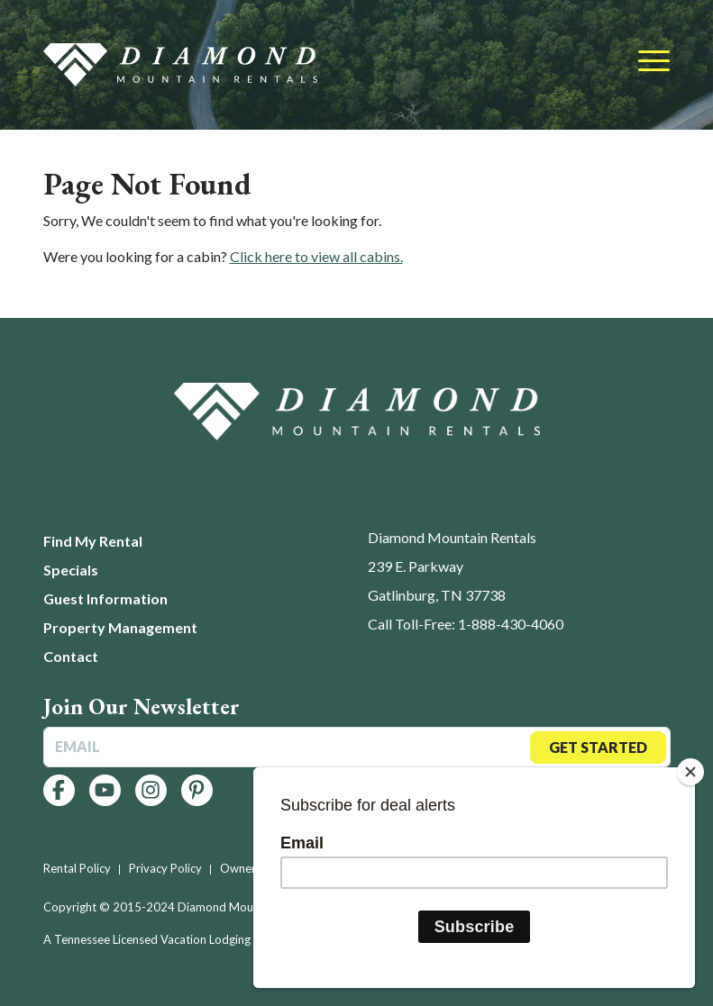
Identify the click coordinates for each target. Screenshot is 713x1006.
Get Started (598, 747)
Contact (70, 656)
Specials (70, 569)
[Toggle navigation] (654, 62)
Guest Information (105, 598)
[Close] (690, 771)
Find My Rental (92, 540)
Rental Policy (77, 868)
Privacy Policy (165, 868)
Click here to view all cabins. (316, 256)
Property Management (120, 627)
